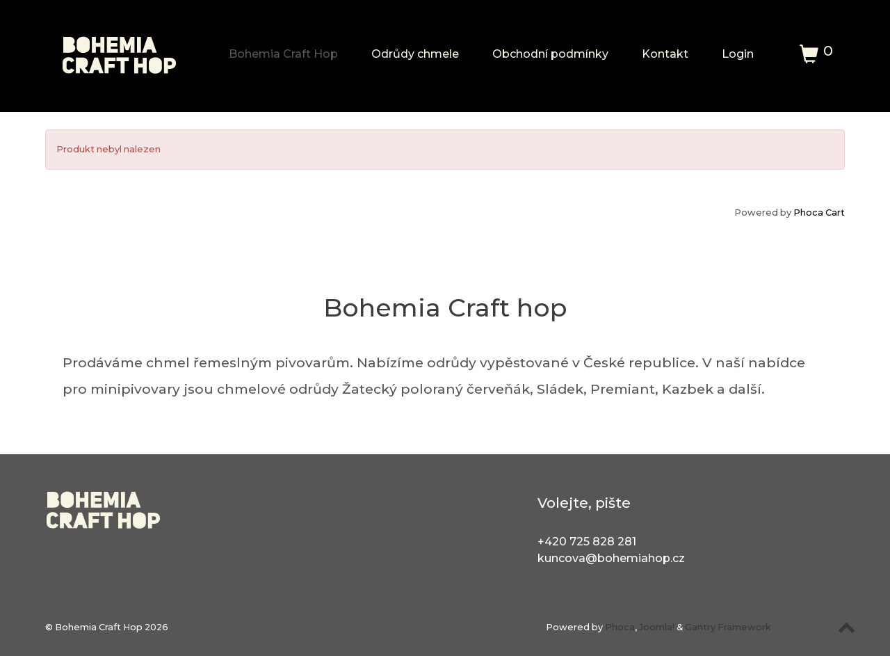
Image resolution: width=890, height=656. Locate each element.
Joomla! (656, 627)
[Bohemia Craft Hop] (120, 49)
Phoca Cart (819, 212)
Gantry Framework (728, 627)
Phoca (620, 627)
